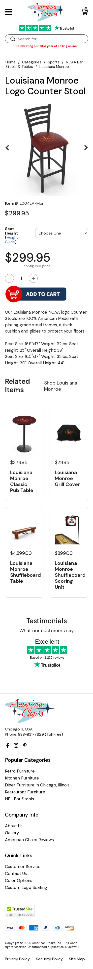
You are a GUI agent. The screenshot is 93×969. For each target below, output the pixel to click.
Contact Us (16, 874)
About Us (14, 826)
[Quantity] (21, 278)
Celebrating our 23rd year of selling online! (46, 46)
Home (10, 62)
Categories (31, 62)
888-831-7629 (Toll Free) (40, 734)
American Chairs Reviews (29, 840)
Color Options (18, 880)
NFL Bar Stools (19, 799)
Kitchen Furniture (22, 778)
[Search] (51, 39)
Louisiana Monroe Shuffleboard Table (24, 572)
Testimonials (46, 621)
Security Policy (49, 959)
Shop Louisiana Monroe (60, 386)
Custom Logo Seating (26, 887)
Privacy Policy (17, 959)
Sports (54, 62)
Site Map (77, 959)
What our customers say (46, 631)
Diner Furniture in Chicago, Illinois (37, 785)
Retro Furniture (20, 771)
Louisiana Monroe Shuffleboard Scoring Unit (69, 575)
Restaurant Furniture (25, 792)
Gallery (12, 833)
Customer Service (22, 867)
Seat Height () (11, 235)
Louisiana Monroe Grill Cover (67, 478)
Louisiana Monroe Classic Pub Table (21, 481)
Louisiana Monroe (54, 66)
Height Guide (11, 239)
